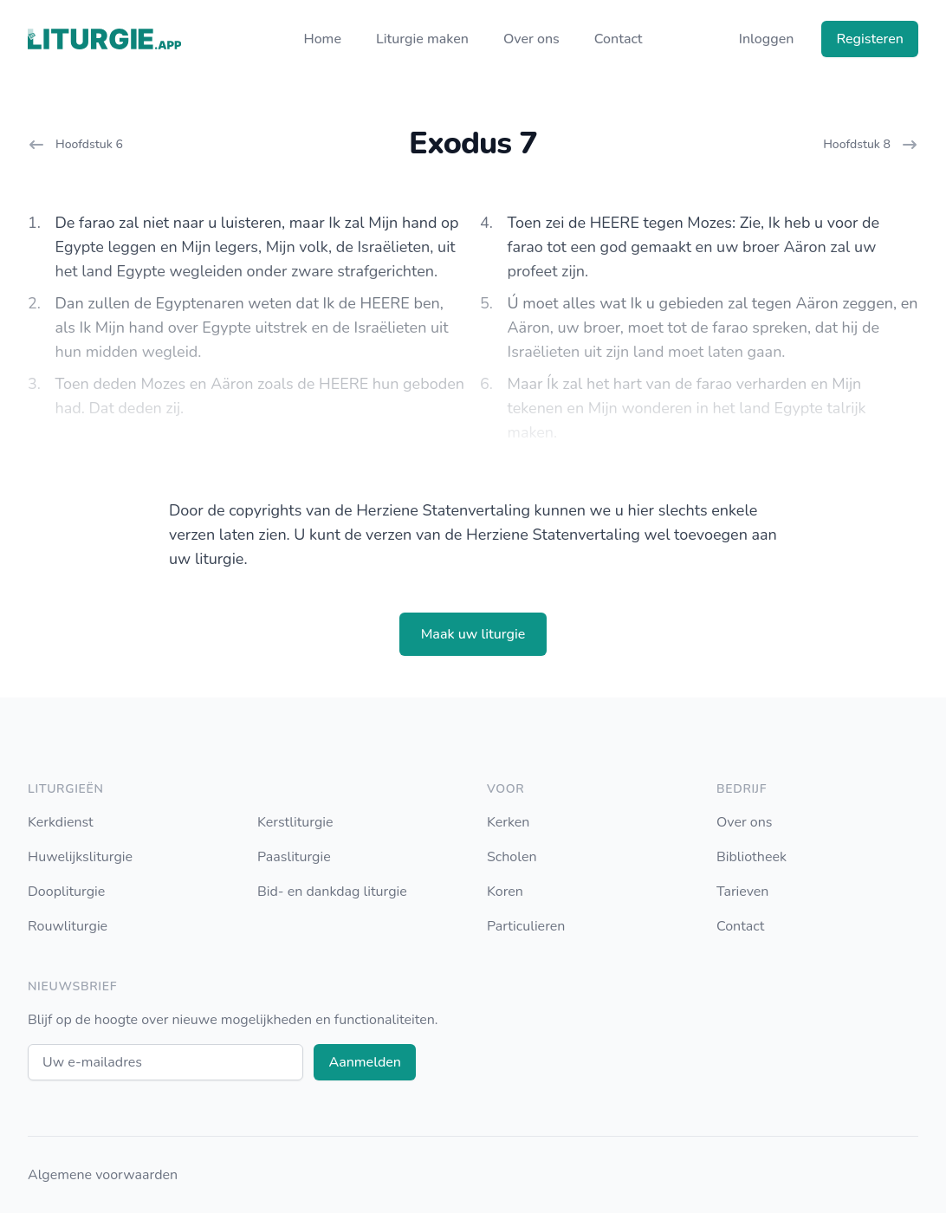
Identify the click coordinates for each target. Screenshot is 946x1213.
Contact (618, 39)
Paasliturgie (294, 856)
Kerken (508, 822)
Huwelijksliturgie (80, 856)
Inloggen (766, 39)
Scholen (512, 856)
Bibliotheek (751, 856)
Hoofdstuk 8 (870, 144)
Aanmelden (364, 1062)
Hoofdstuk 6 (75, 144)
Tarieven (742, 891)
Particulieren (526, 926)
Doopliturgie (66, 891)
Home (322, 39)
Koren (505, 891)
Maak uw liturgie (473, 634)
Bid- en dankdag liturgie (332, 891)
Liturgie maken (422, 39)
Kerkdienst (61, 822)
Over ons (531, 39)
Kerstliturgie (295, 822)
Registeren (870, 39)
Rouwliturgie (67, 926)
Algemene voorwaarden (103, 1174)
